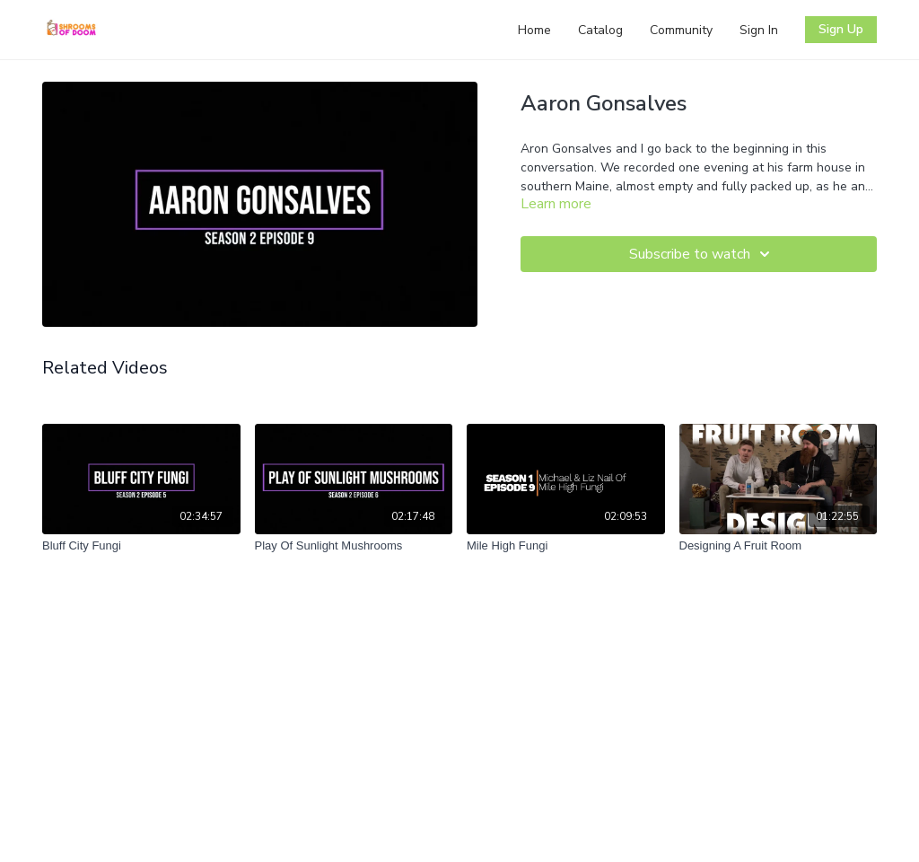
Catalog (600, 30)
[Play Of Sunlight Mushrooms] (354, 546)
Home (534, 30)
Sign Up (840, 29)
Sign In (759, 30)
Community (681, 30)
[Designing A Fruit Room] (778, 546)
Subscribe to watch (702, 254)
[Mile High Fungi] (566, 546)
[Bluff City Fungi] (141, 546)
